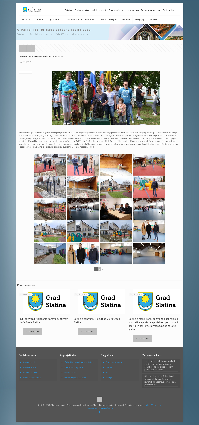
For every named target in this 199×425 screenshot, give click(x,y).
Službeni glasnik (169, 10)
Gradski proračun (82, 10)
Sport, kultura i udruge (39, 34)
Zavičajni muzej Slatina (74, 367)
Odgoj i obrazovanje (114, 362)
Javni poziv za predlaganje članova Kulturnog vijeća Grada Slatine (43, 320)
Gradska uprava (30, 372)
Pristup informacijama (150, 10)
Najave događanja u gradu (75, 377)
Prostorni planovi (116, 10)
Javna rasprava (132, 10)
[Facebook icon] (99, 412)
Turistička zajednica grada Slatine (79, 362)
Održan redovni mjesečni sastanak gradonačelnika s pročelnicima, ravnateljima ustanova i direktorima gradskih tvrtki (159, 380)
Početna (68, 10)
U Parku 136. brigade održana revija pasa (71, 34)
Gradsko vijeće (29, 367)
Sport (108, 372)
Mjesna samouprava (32, 377)
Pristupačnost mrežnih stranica (99, 407)
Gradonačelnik (29, 362)
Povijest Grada (70, 372)
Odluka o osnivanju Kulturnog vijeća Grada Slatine (97, 320)
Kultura (109, 367)
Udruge (109, 377)
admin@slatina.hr (153, 405)
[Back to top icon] (99, 399)
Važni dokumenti (99, 10)
